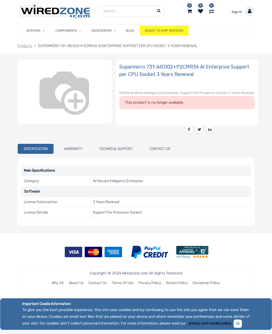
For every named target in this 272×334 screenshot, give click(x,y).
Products (24, 46)
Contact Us (97, 283)
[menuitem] (130, 30)
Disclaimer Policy (206, 283)
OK (238, 324)
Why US (58, 283)
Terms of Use (123, 283)
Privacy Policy (149, 283)
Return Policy (177, 283)
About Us (76, 283)
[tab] (36, 149)
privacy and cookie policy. (210, 323)
